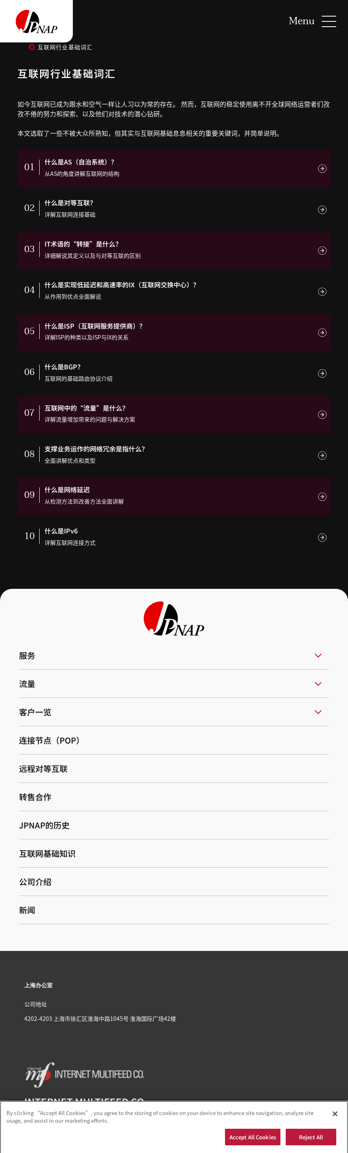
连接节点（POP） (51, 740)
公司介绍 (35, 881)
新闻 (27, 910)
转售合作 (35, 797)
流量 (27, 683)
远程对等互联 (43, 768)
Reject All (311, 1140)
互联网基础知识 (47, 853)
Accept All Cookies (252, 1140)
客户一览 (35, 712)
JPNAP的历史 (44, 825)
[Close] (335, 1117)
